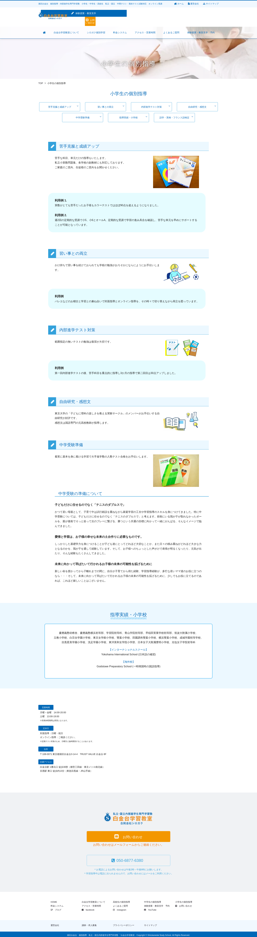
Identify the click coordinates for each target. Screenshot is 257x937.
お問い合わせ (204, 17)
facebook (88, 908)
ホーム (179, 3)
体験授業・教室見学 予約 (157, 904)
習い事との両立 (111, 106)
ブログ (56, 908)
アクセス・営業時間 (91, 904)
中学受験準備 (88, 115)
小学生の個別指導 (183, 900)
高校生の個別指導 (121, 900)
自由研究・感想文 (202, 106)
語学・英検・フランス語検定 (176, 115)
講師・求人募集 (89, 923)
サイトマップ (211, 3)
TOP (40, 83)
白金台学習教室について (93, 900)
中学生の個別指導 (152, 900)
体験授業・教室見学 (171, 17)
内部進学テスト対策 (155, 106)
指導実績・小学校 (133, 115)
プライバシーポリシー (123, 923)
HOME (54, 900)
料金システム (57, 904)
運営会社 (193, 3)
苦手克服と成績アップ (63, 106)
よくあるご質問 (120, 904)
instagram (119, 908)
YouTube (150, 908)
